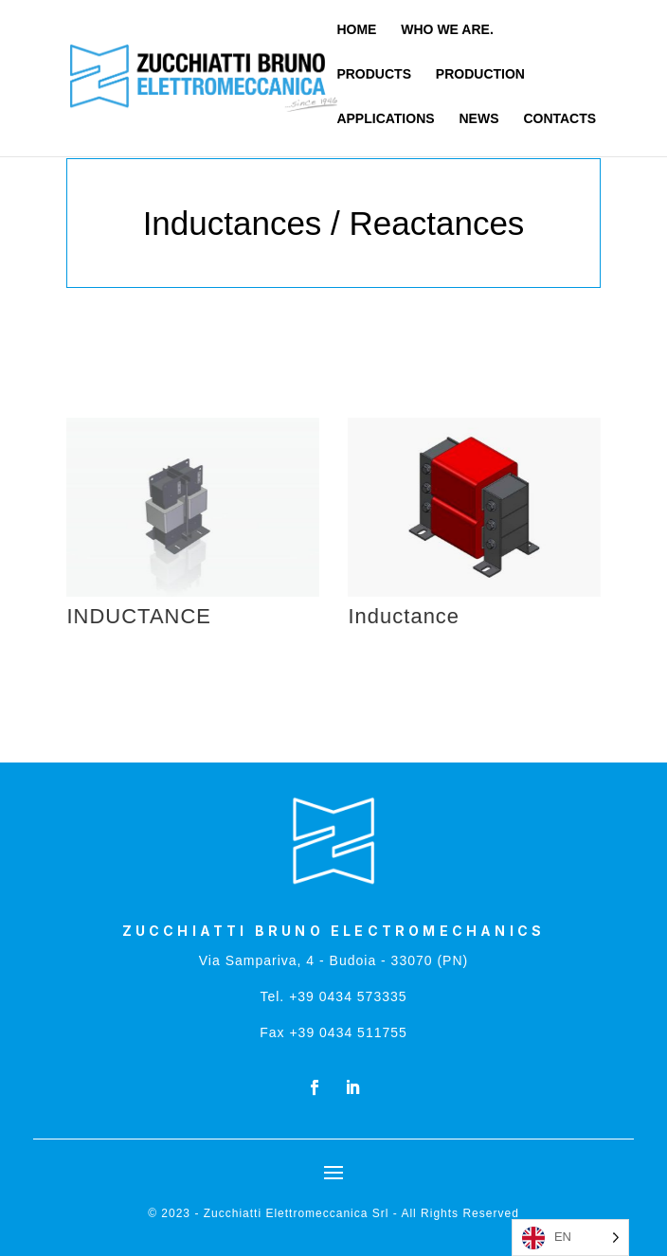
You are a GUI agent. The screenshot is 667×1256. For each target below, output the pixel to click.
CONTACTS (559, 119)
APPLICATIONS (385, 119)
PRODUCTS (373, 74)
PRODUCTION (480, 74)
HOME (356, 30)
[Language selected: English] (570, 1237)
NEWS (479, 119)
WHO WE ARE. (447, 30)
